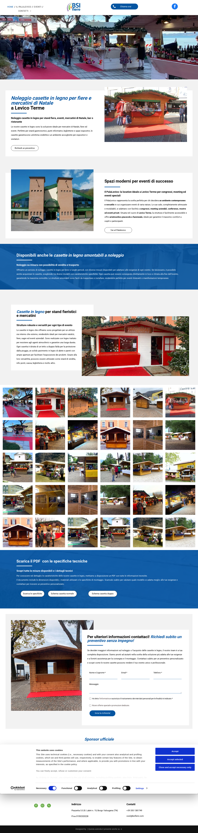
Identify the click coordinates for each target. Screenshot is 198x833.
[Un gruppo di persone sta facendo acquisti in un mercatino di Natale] (50, 435)
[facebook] (175, 6)
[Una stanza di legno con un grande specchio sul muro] (148, 435)
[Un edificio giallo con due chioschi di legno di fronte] (180, 467)
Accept (175, 791)
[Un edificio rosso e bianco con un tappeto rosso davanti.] (50, 402)
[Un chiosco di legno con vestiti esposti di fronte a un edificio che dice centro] (180, 402)
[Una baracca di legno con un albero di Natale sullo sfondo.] (83, 402)
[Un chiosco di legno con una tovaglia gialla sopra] (83, 467)
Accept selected (175, 798)
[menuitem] (10, 7)
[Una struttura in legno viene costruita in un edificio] (50, 500)
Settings (140, 827)
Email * (124, 673)
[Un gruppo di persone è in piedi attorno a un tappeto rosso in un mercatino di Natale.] (18, 402)
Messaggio (94, 684)
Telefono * (157, 673)
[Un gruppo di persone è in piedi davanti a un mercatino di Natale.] (50, 532)
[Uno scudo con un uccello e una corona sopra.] (99, 771)
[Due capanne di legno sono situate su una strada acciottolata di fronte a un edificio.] (148, 402)
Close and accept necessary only (175, 807)
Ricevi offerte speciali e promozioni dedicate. (111, 705)
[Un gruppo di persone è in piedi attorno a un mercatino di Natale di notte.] (83, 435)
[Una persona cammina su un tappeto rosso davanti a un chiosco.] (18, 435)
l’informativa (104, 698)
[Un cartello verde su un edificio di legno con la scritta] (18, 500)
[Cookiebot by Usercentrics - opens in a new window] (18, 828)
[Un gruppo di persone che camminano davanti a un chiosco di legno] (18, 467)
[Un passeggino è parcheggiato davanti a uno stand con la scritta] (50, 467)
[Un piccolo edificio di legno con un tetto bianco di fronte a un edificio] (115, 435)
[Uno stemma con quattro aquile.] (86, 771)
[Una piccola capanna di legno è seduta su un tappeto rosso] (115, 402)
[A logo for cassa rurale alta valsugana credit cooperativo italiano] (99, 748)
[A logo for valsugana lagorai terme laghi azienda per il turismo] (111, 771)
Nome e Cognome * (97, 673)
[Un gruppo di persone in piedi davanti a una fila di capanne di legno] (115, 467)
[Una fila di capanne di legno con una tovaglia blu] (148, 467)
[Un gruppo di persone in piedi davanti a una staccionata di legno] (180, 435)
